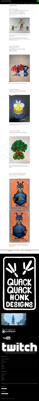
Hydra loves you (3, 373)
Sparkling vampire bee (17, 91)
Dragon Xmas (3, 378)
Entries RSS (3, 368)
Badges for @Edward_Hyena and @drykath (17, 49)
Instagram (2, 366)
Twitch (2, 363)
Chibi (13, 173)
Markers (17, 89)
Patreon (2, 360)
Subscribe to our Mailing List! (5, 358)
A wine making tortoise (18, 132)
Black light (11, 173)
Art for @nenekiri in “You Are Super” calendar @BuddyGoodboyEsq (18, 12)
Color (16, 173)
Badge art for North (17, 175)
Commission (11, 89)
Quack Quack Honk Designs (6, 1)
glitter (14, 89)
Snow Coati (2, 375)
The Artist (15, 15)
